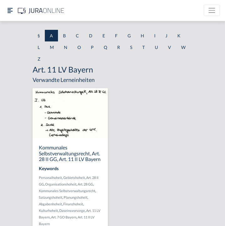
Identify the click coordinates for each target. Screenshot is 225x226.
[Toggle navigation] (212, 10)
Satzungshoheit (50, 197)
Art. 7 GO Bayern (63, 217)
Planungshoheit (75, 197)
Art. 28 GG (85, 184)
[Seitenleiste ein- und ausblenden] (10, 11)
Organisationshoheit (60, 184)
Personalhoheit (50, 177)
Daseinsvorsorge (72, 210)
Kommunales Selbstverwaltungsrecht (67, 191)
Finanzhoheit (73, 204)
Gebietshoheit (74, 177)
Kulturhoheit (48, 210)
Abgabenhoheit (50, 204)
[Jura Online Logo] (41, 11)
